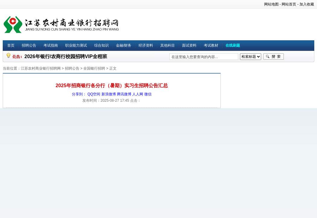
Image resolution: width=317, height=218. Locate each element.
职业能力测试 (76, 45)
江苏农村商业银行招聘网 (41, 68)
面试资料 (189, 45)
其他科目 (167, 45)
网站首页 (289, 4)
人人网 (137, 94)
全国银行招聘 (94, 68)
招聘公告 (29, 45)
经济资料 (146, 45)
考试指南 (50, 45)
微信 (148, 94)
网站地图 (271, 4)
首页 (10, 45)
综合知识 (101, 45)
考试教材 (211, 45)
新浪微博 (108, 94)
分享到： (79, 94)
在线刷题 (233, 45)
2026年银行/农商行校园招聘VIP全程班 (65, 56)
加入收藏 (306, 4)
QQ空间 (94, 94)
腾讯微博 (124, 94)
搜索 (273, 56)
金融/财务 (123, 45)
